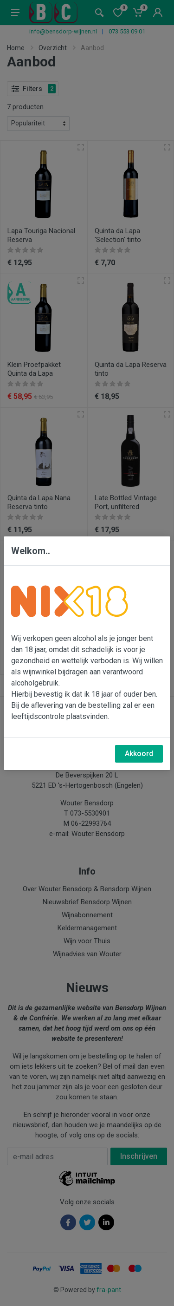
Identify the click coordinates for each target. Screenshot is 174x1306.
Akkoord (139, 753)
